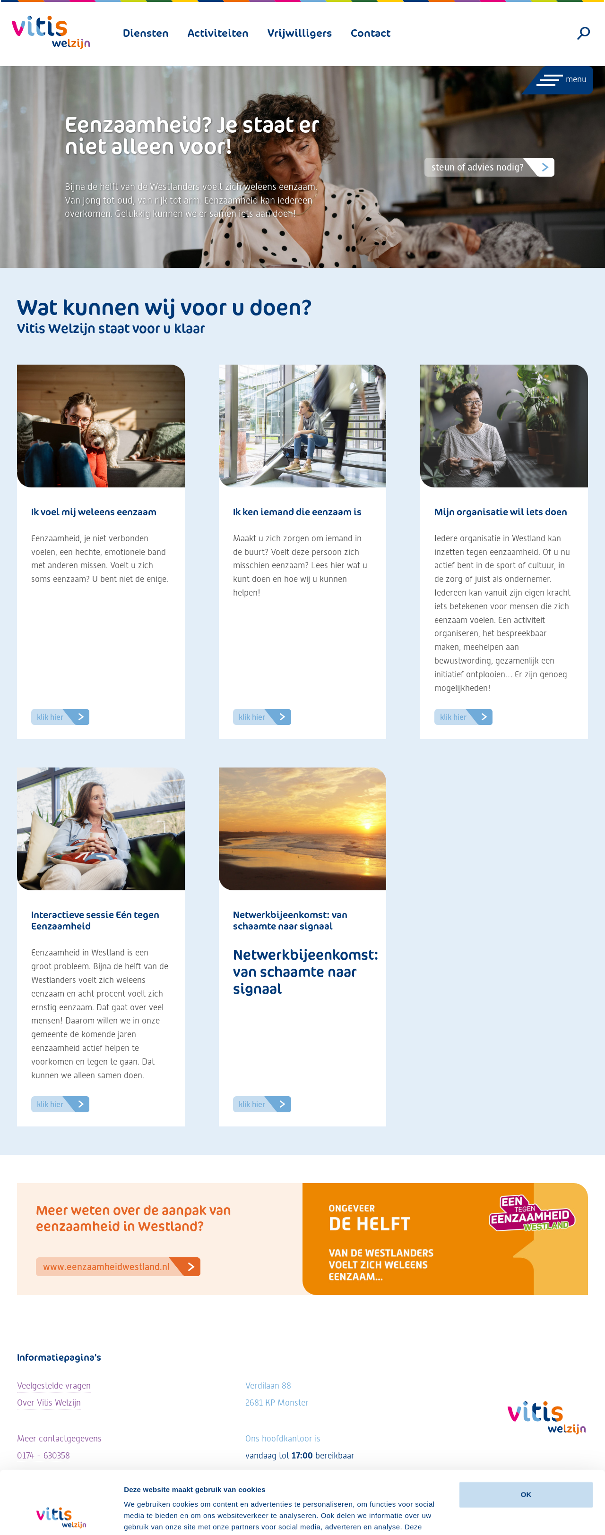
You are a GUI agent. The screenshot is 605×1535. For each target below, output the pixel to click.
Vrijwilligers (300, 33)
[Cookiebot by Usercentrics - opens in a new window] (61, 1516)
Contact (370, 33)
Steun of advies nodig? (493, 167)
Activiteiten (218, 33)
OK (526, 1436)
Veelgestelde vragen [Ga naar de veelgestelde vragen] (54, 1385)
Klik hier (63, 717)
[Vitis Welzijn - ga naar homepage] (51, 32)
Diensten (146, 33)
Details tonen (146, 1516)
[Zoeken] (584, 33)
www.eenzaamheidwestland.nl (121, 1266)
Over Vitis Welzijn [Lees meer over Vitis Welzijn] (49, 1402)
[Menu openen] (556, 80)
